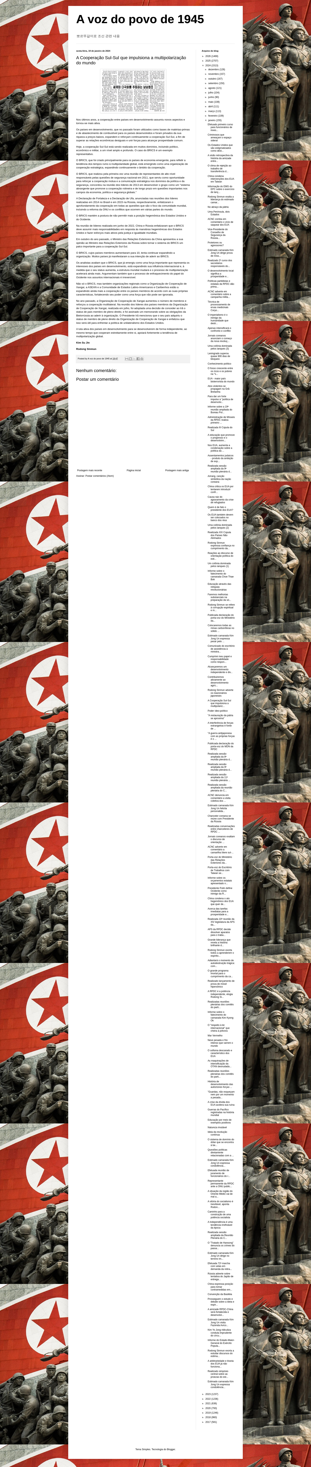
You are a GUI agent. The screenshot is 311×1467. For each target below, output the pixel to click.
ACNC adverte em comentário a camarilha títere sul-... (220, 849)
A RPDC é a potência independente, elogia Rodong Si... (220, 994)
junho (211, 97)
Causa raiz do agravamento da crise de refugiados (220, 500)
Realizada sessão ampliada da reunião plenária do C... (220, 787)
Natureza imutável (217, 1127)
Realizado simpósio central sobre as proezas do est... (218, 1374)
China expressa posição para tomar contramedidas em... (220, 1287)
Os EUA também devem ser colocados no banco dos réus (220, 517)
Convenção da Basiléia (220, 1294)
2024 (208, 65)
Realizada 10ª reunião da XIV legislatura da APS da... (221, 922)
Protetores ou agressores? (216, 244)
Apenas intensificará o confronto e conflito (219, 329)
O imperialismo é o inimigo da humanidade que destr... (218, 319)
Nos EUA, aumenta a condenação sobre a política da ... (220, 448)
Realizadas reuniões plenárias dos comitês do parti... (221, 1004)
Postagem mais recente (89, 470)
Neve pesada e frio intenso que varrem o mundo (220, 1043)
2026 (208, 56)
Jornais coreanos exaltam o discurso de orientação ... (221, 839)
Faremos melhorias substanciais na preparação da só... (219, 597)
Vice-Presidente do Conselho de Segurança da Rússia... (218, 233)
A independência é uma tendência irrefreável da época (220, 1225)
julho (211, 92)
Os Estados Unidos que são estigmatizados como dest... (220, 148)
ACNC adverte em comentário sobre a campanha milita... (219, 294)
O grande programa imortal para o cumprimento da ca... (220, 973)
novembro (214, 74)
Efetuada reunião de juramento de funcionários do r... (219, 1173)
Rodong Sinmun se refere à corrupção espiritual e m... (221, 607)
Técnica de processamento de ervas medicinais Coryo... (219, 306)
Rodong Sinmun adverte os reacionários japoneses (220, 693)
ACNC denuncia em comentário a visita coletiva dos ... (219, 798)
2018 (208, 1417)
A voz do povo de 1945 (140, 19)
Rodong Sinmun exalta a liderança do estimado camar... (221, 199)
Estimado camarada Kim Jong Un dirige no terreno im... (221, 1256)
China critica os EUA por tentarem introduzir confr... (220, 489)
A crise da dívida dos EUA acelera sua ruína (221, 1103)
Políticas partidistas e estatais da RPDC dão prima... (221, 284)
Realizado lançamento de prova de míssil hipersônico (221, 984)
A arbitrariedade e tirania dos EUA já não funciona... (221, 1364)
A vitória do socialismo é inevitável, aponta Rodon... (220, 1204)
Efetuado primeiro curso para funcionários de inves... (220, 127)
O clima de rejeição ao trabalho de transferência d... (219, 168)
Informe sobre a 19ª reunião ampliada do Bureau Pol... (220, 409)
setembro (213, 83)
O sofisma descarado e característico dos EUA (220, 1053)
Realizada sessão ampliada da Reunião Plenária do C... (220, 1235)
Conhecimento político (219, 363)
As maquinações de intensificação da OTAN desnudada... (219, 1063)
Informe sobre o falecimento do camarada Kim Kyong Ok (220, 1016)
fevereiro (213, 115)
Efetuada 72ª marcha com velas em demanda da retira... (220, 1266)
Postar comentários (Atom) (99, 476)
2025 (208, 60)
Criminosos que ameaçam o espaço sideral (219, 137)
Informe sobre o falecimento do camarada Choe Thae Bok (221, 575)
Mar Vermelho (215, 1035)
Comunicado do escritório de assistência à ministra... (221, 649)
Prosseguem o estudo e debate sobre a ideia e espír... (221, 1302)
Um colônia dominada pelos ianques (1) (219, 565)
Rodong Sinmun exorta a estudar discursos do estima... (221, 1353)
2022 (208, 1399)
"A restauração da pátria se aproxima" (220, 717)
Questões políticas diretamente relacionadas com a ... (221, 1152)
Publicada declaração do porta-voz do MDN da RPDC (221, 746)
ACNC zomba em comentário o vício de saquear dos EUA (220, 222)
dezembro (214, 69)
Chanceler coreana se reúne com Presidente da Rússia (221, 819)
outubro (212, 78)
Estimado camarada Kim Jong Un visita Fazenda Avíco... (221, 1322)
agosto (212, 88)
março (212, 111)
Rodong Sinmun (86, 349)
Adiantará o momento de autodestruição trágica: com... (221, 963)
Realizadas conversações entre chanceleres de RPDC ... (221, 829)
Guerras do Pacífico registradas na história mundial (221, 1112)
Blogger (171, 1449)
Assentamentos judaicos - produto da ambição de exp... (220, 458)
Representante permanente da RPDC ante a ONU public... (221, 1183)
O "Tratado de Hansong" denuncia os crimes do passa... (221, 1245)
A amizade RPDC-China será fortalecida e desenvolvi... (220, 1312)
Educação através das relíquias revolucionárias (219, 587)
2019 (208, 1412)
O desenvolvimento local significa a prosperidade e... (221, 273)
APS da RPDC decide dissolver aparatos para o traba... (219, 932)
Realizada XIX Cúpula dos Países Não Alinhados (219, 535)
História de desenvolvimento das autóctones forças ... (220, 1084)
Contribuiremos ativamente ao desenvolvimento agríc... (218, 681)
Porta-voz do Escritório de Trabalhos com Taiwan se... (220, 870)
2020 (208, 1408)
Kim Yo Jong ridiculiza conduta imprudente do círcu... (220, 1332)
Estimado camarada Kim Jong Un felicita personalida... (221, 808)
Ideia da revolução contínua (217, 1133)
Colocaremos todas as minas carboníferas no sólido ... (221, 628)
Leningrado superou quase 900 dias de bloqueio (219, 356)
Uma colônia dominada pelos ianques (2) (220, 526)
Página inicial (134, 470)
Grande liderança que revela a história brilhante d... (219, 942)
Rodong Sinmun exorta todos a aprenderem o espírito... (221, 953)
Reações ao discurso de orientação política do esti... (220, 556)
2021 (208, 1403)
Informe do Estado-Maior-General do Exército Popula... (221, 1343)
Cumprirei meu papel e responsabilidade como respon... (220, 659)
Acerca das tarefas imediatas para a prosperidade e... (218, 911)
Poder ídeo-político (218, 710)
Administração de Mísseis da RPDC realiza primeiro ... (221, 420)
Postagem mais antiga (177, 470)
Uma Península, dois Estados (219, 213)
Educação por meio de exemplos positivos (219, 1121)
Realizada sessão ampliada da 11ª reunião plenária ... (219, 777)
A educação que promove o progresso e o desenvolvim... (221, 438)
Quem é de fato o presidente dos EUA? (220, 508)
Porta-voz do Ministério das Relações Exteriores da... (220, 860)
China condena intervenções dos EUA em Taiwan (221, 179)
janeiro (212, 120)
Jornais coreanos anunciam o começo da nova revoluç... (220, 338)
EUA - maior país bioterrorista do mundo (221, 380)
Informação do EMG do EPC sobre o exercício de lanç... (221, 189)
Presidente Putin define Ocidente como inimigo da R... (220, 891)
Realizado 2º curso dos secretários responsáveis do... (220, 263)
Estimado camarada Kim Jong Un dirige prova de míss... (221, 253)
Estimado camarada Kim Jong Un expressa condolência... (221, 1163)
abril (210, 106)
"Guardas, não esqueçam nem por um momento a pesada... (221, 1094)
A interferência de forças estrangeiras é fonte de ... (220, 726)
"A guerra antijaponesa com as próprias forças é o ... (221, 736)
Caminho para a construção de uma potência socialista (219, 1214)
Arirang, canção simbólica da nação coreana (219, 479)
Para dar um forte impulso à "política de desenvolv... (220, 399)
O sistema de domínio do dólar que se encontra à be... (221, 1142)
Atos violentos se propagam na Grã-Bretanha (219, 389)
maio (211, 102)
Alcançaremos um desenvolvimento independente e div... (220, 669)
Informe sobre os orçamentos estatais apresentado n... (220, 880)
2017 (208, 1422)
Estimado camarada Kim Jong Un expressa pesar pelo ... (221, 638)
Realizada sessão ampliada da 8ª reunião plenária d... (220, 756)
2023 (208, 1394)
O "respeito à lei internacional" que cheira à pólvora (219, 1028)
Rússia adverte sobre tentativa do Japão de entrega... (220, 1276)
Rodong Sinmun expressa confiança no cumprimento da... (221, 545)
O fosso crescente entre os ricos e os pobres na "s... (220, 371)
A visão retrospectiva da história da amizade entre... (220, 158)
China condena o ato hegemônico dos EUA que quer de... (220, 901)
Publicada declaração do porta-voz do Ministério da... (221, 618)
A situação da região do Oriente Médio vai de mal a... (220, 1194)
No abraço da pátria (218, 207)
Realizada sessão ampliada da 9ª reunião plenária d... (220, 468)
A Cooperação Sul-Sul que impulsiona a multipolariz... (219, 703)
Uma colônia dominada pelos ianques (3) (220, 347)
